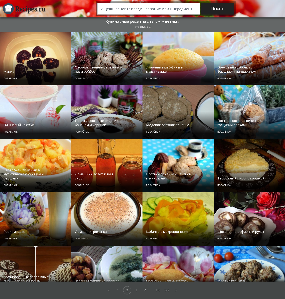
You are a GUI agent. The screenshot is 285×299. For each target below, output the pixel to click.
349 (166, 290)
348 (157, 290)
